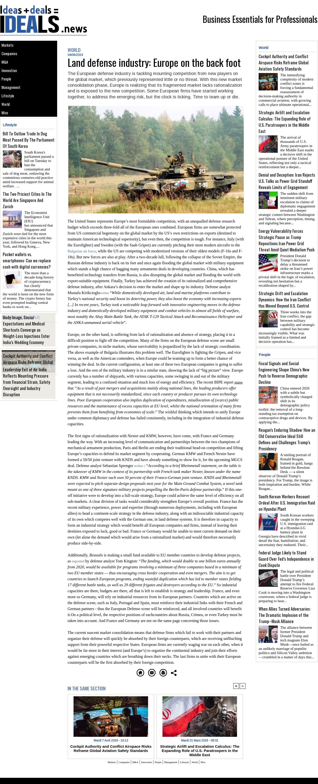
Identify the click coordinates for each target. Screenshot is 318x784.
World (7, 124)
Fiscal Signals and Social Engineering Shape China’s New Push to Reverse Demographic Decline (284, 362)
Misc (6, 136)
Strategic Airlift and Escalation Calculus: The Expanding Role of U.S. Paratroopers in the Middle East (199, 747)
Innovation (11, 80)
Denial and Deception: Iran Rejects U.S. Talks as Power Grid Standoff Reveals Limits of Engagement (287, 177)
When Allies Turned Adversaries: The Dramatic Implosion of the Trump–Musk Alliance (285, 588)
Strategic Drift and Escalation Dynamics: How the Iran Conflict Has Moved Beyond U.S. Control (285, 291)
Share (210, 672)
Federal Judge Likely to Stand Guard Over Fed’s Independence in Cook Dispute (286, 534)
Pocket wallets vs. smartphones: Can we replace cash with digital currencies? (27, 272)
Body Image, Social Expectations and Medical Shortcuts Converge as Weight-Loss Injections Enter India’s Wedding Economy (26, 344)
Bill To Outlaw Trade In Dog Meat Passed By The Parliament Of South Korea (28, 164)
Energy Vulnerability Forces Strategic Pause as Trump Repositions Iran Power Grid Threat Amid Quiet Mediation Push (287, 234)
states (238, 382)
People (7, 91)
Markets (9, 46)
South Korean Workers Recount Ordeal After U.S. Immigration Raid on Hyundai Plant (287, 480)
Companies (11, 57)
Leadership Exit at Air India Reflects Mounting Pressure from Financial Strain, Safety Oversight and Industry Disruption (27, 397)
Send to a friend (142, 672)
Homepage (108, 672)
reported (79, 561)
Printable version (180, 672)
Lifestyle (9, 113)
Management (13, 102)
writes (105, 293)
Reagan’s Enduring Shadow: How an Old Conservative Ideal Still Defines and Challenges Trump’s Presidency (287, 423)
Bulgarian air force (83, 251)
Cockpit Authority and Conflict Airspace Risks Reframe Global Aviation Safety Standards (28, 373)
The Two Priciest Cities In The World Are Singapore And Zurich (27, 218)
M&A (6, 69)
